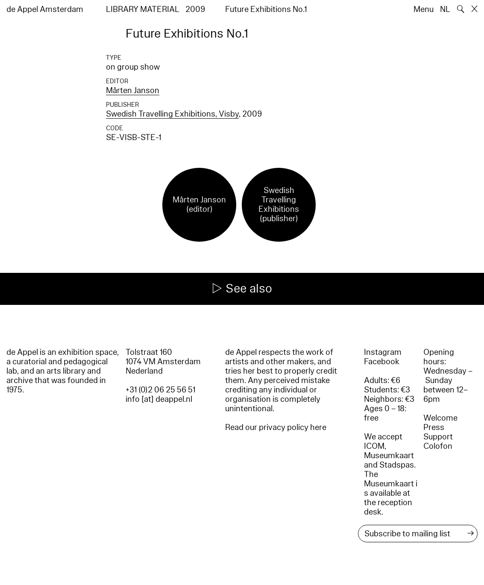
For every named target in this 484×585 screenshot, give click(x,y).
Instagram (383, 352)
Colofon (437, 446)
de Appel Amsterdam (44, 9)
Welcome (440, 418)
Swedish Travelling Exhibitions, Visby (172, 114)
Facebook (381, 361)
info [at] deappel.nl (159, 399)
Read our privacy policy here (275, 427)
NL (445, 9)
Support (438, 436)
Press (433, 427)
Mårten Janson (132, 90)
